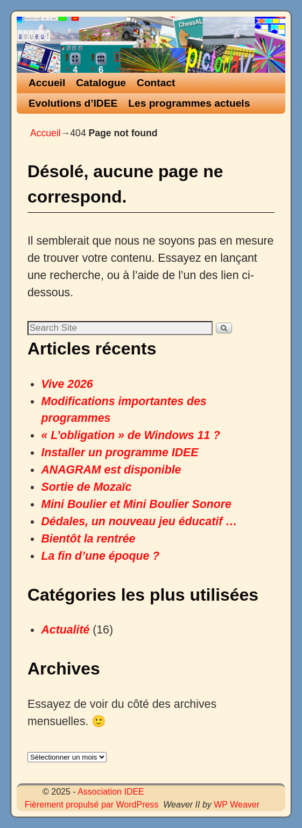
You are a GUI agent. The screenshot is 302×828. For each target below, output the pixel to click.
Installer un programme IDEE (119, 452)
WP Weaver (236, 804)
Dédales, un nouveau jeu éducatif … (139, 521)
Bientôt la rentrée (88, 538)
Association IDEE (111, 791)
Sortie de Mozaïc (86, 487)
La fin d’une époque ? (100, 555)
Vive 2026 (67, 384)
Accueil (47, 82)
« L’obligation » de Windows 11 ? (130, 435)
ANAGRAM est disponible (111, 469)
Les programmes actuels (189, 103)
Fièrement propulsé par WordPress (92, 804)
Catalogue (101, 82)
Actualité (65, 629)
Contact (156, 82)
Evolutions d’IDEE (73, 103)
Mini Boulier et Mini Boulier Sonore (136, 504)
